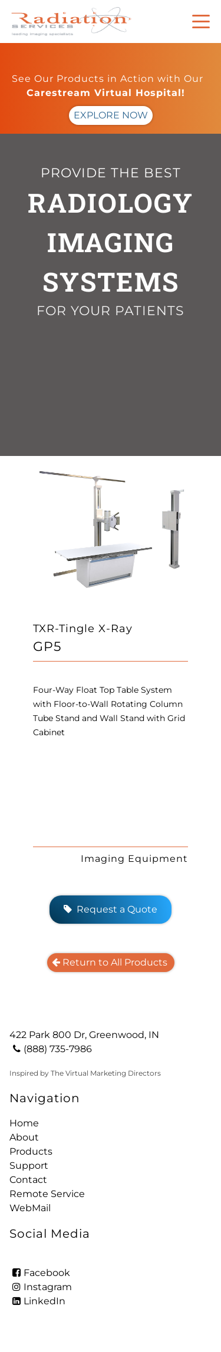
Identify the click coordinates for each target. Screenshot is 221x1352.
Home (24, 1123)
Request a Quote (110, 909)
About (24, 1137)
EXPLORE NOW (111, 115)
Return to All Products (111, 962)
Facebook (39, 1272)
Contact (28, 1179)
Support (28, 1165)
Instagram (40, 1287)
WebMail (30, 1208)
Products (30, 1151)
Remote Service (47, 1193)
